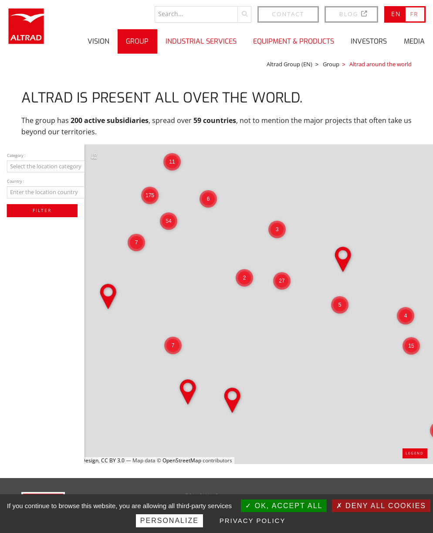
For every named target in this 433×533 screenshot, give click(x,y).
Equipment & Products (293, 41)
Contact (288, 14)
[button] (405, 316)
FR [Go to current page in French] (414, 14)
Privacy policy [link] (253, 520)
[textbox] (55, 167)
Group (137, 41)
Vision (98, 41)
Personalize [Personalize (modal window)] (169, 520)
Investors (369, 41)
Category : (17, 156)
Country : (16, 184)
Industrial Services (201, 41)
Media (414, 41)
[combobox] (55, 167)
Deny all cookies (381, 505)
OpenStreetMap (181, 460)
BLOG (354, 14)
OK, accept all (283, 505)
